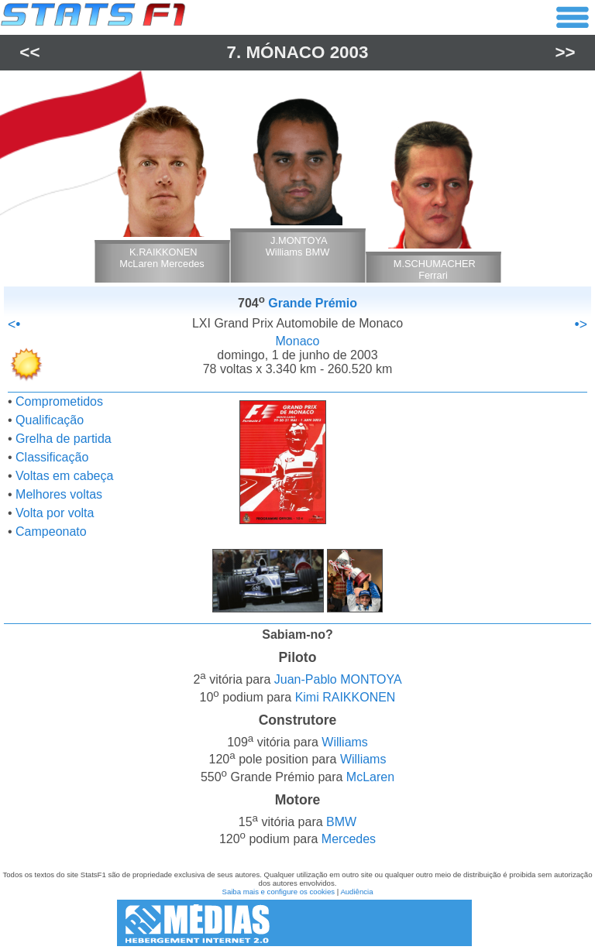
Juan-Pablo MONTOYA (338, 680)
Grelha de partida (63, 438)
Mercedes (349, 839)
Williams (345, 742)
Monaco (298, 341)
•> (581, 324)
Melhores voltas (58, 494)
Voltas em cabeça (64, 475)
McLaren (370, 777)
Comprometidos (59, 401)
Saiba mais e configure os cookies (278, 891)
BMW (341, 821)
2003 (349, 52)
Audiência (356, 891)
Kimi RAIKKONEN (345, 697)
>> (565, 52)
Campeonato (51, 531)
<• (14, 324)
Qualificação (49, 420)
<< (29, 52)
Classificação (51, 457)
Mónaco (285, 52)
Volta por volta (54, 513)
